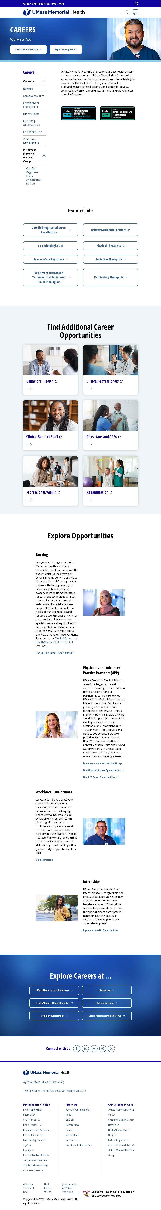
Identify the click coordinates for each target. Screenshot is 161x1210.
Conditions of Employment (31, 104)
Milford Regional (116, 1139)
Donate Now (72, 1124)
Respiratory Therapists (108, 277)
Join (29, 155)
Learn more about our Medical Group (102, 763)
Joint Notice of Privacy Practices (69, 1188)
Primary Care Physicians (49, 259)
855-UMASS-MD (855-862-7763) (45, 3)
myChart (27, 1144)
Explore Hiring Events (66, 49)
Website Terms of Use (28, 1188)
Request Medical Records (36, 1155)
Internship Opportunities (31, 123)
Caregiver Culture (33, 96)
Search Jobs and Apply (26, 49)
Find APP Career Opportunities (99, 777)
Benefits (28, 88)
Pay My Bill (28, 1149)
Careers (28, 81)
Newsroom (71, 1139)
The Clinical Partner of (53, 1090)
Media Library (72, 1134)
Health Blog (35, 1165)
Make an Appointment (34, 1139)
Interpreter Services (33, 1134)
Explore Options (44, 859)
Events (69, 1129)
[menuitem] (34, 132)
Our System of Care (120, 1104)
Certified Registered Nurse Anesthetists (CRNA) (33, 176)
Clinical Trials (29, 1119)
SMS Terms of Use (47, 1188)
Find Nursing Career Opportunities (54, 653)
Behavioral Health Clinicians (108, 230)
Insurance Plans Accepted (36, 1129)
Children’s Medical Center (121, 1119)
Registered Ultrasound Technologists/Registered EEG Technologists (48, 277)
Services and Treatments (36, 1160)
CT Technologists (49, 246)
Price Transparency (33, 1170)
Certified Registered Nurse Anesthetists (49, 229)
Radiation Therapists (109, 259)
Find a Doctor (30, 1124)
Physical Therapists (109, 246)
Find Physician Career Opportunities (102, 770)
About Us (71, 1104)
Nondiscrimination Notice (79, 1144)
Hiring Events (31, 114)
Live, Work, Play (32, 132)
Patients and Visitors (36, 1104)
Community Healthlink (119, 1144)
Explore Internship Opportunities (100, 930)
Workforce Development (31, 141)
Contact (70, 1119)
